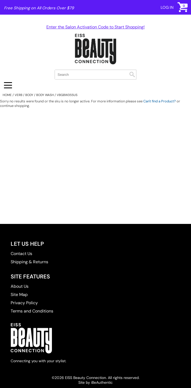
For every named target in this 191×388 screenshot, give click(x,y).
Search (132, 74)
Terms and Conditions (32, 311)
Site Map (19, 294)
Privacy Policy (24, 303)
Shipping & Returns (29, 262)
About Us (20, 286)
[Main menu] (8, 85)
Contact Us (21, 253)
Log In (167, 7)
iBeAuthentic (102, 382)
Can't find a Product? (159, 101)
